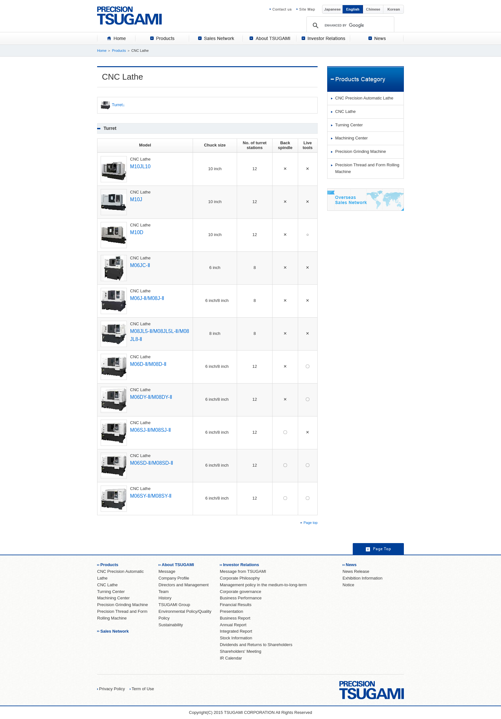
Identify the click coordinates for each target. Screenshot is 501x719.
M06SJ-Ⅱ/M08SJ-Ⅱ (150, 430)
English (353, 9)
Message (166, 571)
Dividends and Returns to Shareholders (256, 644)
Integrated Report (236, 631)
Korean (393, 9)
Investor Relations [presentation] (323, 38)
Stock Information (236, 638)
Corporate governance (240, 591)
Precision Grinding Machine (360, 151)
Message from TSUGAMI (243, 571)
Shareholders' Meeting (240, 651)
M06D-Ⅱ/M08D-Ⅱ (148, 364)
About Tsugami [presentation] (270, 38)
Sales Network (114, 631)
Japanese (332, 9)
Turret (112, 105)
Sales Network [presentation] (216, 38)
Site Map (306, 9)
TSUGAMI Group (174, 604)
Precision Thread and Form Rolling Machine (367, 168)
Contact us (283, 9)
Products (119, 50)
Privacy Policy (112, 688)
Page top (311, 523)
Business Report (235, 618)
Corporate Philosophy (240, 578)
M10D (136, 232)
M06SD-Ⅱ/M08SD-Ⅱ (151, 463)
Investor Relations (241, 564)
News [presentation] (377, 38)
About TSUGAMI (178, 564)
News (351, 564)
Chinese (373, 9)
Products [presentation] (162, 38)
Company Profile (173, 578)
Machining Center (351, 138)
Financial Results (235, 604)
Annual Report (233, 624)
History (164, 598)
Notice (348, 584)
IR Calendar (231, 658)
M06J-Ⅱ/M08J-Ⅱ (147, 298)
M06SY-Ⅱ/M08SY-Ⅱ (151, 496)
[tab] (116, 38)
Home (101, 50)
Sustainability (170, 624)
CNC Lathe (345, 111)
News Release (356, 571)
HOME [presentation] (116, 38)
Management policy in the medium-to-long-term (263, 584)
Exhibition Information (362, 578)
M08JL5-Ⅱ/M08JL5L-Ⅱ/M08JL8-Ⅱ (159, 335)
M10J (136, 199)
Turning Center (349, 124)
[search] (350, 25)
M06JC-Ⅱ (140, 265)
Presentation (231, 611)
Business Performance (241, 598)
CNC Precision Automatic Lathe (364, 98)
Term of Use (143, 688)
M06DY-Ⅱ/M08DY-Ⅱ (151, 397)
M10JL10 (140, 166)
